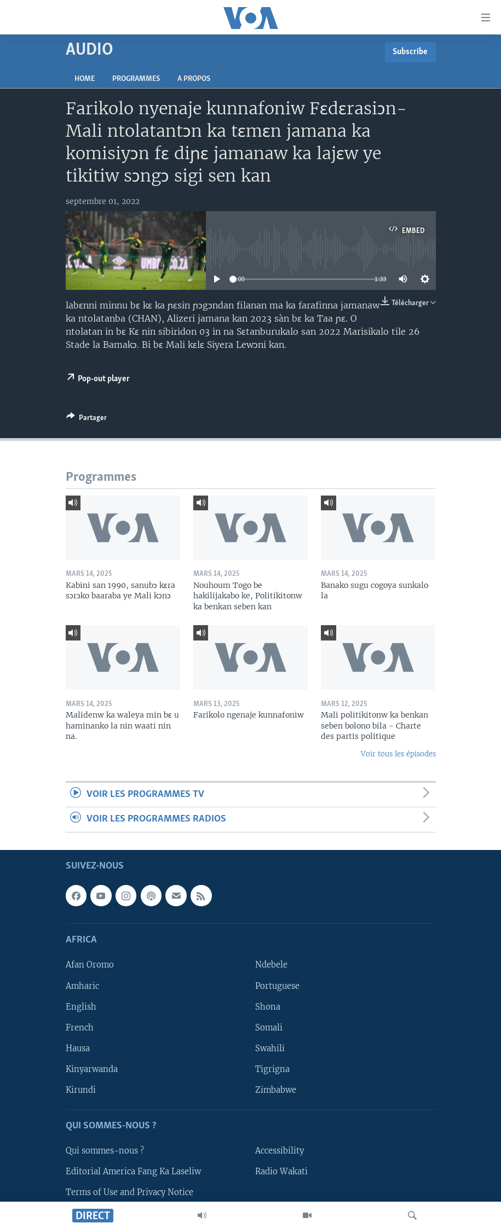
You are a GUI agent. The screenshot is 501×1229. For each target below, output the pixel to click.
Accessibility (279, 1151)
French (80, 1027)
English (81, 1006)
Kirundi (81, 1089)
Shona (267, 1006)
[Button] (86, 419)
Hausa (78, 1048)
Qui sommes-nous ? (105, 1151)
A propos (193, 79)
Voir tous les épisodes (398, 754)
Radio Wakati (281, 1171)
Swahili (270, 1048)
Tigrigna (272, 1069)
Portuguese (277, 986)
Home (84, 79)
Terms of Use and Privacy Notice (129, 1192)
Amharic (82, 986)
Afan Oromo (90, 965)
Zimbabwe (275, 1089)
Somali (269, 1027)
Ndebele (271, 965)
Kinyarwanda (92, 1069)
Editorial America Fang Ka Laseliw (133, 1171)
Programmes (136, 79)
